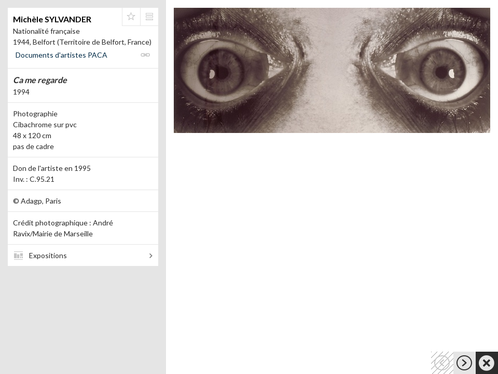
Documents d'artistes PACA (61, 54)
